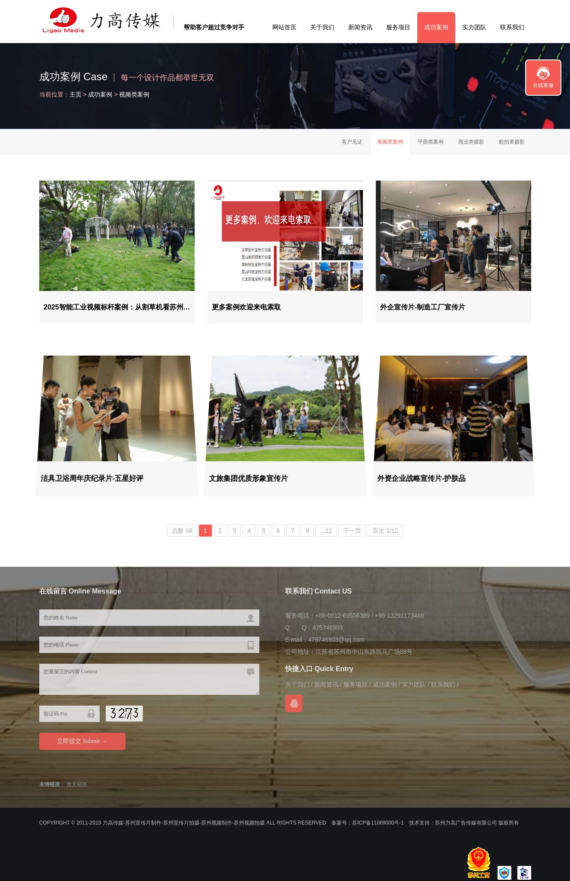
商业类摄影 (471, 142)
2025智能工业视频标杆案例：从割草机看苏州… (116, 308)
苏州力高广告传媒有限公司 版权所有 (477, 823)
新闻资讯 (360, 27)
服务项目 (398, 27)
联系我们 (512, 27)
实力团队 (474, 27)
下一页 (352, 530)
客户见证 (352, 142)
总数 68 (182, 530)
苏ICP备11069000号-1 (378, 823)
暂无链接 (76, 784)
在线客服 (543, 85)
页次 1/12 (385, 530)
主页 (75, 94)
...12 (326, 530)
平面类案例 (431, 142)
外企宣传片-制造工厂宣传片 (421, 308)
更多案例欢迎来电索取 (244, 308)
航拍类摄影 (512, 142)
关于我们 (322, 27)
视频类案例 (134, 94)
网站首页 (284, 27)
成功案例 (436, 27)
